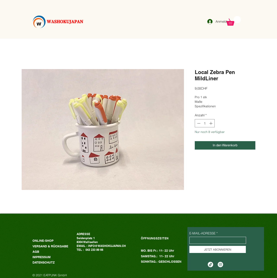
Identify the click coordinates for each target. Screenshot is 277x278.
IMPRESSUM (41, 257)
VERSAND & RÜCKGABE (50, 246)
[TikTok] (210, 264)
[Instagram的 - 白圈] (220, 264)
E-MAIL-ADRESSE (202, 233)
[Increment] (211, 123)
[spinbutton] (204, 123)
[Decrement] (198, 123)
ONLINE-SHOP (42, 240)
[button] (233, 21)
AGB (35, 251)
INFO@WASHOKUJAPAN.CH (107, 246)
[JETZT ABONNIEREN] (217, 249)
